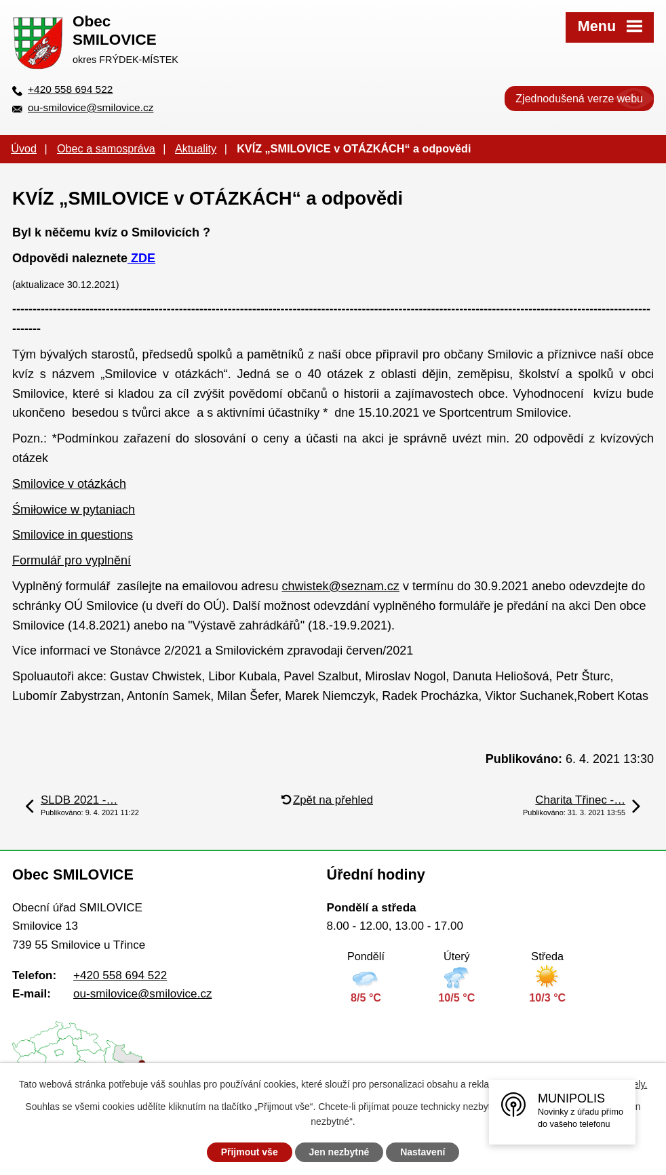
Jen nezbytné (339, 1152)
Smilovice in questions (72, 534)
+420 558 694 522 (70, 89)
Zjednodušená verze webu (579, 98)
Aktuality (195, 148)
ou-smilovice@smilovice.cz (90, 107)
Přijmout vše (249, 1152)
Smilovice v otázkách (69, 484)
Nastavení (422, 1152)
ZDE (141, 258)
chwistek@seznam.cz (340, 586)
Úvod (24, 148)
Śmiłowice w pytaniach (73, 509)
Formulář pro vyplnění (71, 560)
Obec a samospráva (106, 148)
